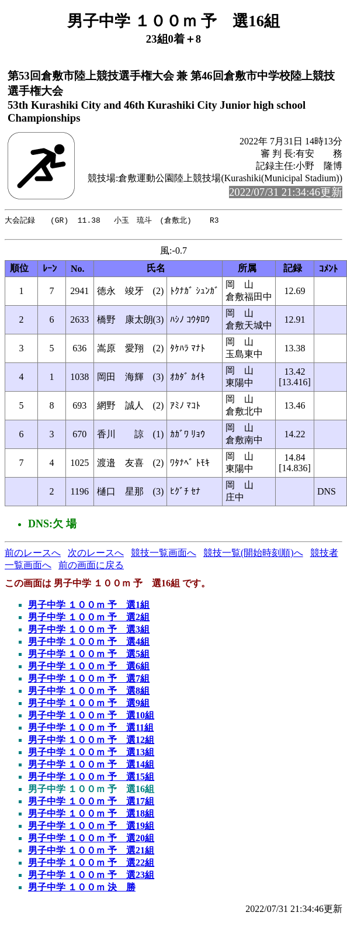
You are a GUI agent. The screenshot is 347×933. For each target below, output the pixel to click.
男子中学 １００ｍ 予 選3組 (89, 632)
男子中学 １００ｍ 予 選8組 (89, 693)
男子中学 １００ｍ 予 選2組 (89, 619)
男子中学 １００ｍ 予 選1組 (89, 607)
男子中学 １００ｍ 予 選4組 (89, 644)
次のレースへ (96, 555)
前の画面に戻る (91, 567)
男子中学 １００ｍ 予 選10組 (91, 718)
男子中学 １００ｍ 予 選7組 (89, 681)
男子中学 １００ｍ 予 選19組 (91, 828)
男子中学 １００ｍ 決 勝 (82, 889)
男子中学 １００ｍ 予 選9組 (89, 705)
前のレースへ (33, 555)
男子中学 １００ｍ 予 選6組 (89, 668)
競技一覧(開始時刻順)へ (253, 555)
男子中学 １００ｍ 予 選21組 (91, 853)
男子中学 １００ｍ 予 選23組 (91, 877)
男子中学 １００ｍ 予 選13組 (91, 754)
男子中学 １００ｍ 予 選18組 (91, 816)
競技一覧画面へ (163, 555)
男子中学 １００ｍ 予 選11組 (91, 730)
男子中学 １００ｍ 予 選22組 (91, 865)
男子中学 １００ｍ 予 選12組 (91, 742)
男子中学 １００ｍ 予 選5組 (89, 656)
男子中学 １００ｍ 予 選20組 (91, 840)
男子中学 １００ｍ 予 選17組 (91, 803)
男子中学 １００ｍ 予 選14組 (91, 767)
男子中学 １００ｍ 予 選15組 (91, 779)
